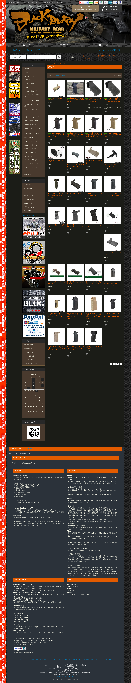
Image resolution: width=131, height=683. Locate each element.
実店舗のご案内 (28, 344)
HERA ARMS (27, 210)
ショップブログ (102, 50)
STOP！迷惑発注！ (29, 356)
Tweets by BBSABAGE (29, 215)
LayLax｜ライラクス (30, 203)
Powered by (65, 679)
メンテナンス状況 (29, 359)
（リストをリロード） (28, 448)
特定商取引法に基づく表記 (60, 659)
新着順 (63, 75)
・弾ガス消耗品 (100, 56)
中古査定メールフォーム (31, 352)
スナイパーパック (29, 199)
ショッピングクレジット (31, 363)
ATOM (109, 659)
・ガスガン (92, 56)
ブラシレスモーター (30, 207)
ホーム (49, 64)
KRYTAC (26, 192)
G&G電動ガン (28, 188)
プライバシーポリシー (75, 659)
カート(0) (103, 45)
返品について (48, 659)
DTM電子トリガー (29, 196)
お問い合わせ (65, 45)
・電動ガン (84, 56)
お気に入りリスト (16, 50)
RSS (105, 659)
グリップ (62, 64)
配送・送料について (37, 659)
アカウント (28, 45)
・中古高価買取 (85, 58)
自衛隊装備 (27, 184)
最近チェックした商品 (32, 50)
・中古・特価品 (110, 56)
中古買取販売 (28, 348)
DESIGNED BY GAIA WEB (65, 676)
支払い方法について (25, 659)
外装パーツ (55, 64)
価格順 (58, 75)
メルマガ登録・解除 (114, 50)
